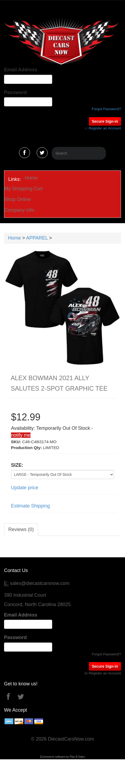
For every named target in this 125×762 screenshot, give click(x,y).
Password (15, 92)
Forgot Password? (106, 109)
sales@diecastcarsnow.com (39, 583)
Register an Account (105, 128)
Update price (24, 487)
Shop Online (17, 199)
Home (31, 178)
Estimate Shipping (30, 506)
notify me (21, 435)
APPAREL (37, 238)
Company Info (19, 210)
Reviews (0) (21, 529)
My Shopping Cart (23, 188)
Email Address (20, 69)
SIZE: (17, 465)
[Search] (79, 153)
